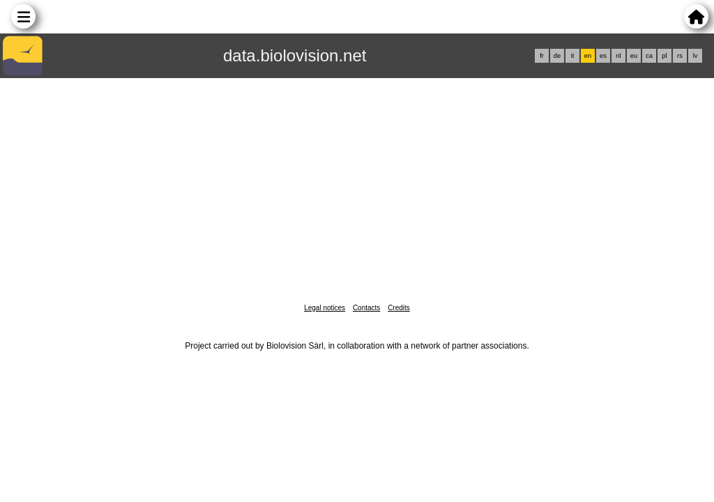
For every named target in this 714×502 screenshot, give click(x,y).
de (557, 55)
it (573, 55)
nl (618, 55)
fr (542, 55)
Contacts (366, 308)
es (603, 55)
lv (695, 55)
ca (649, 55)
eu (633, 55)
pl (664, 55)
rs (680, 55)
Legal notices (324, 308)
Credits (399, 308)
